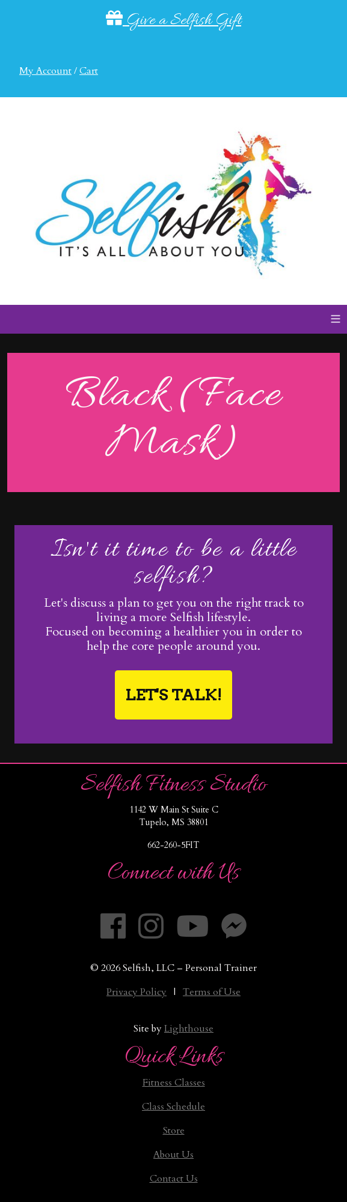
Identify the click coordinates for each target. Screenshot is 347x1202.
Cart (88, 70)
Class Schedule (173, 1106)
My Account (45, 70)
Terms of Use (212, 992)
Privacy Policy (136, 992)
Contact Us (174, 1178)
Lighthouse (188, 1028)
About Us (173, 1154)
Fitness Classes (174, 1082)
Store (174, 1130)
